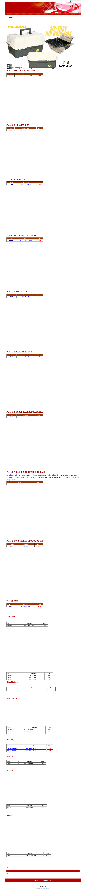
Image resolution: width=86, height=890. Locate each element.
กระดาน (20, 13)
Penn (8, 873)
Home (7, 13)
